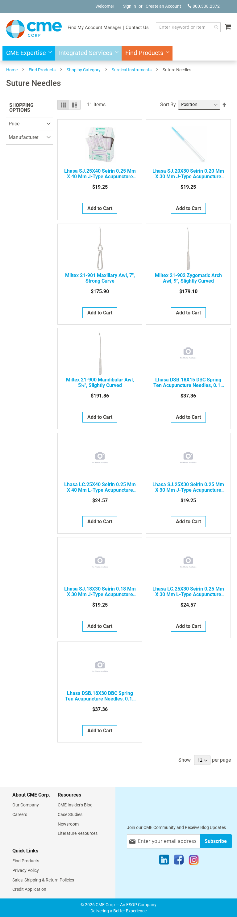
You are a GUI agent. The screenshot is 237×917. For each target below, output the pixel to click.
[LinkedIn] (164, 861)
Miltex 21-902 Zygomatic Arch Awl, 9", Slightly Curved (188, 278)
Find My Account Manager (94, 27)
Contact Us (137, 27)
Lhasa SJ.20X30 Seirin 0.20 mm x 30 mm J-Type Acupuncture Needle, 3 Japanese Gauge (188, 173)
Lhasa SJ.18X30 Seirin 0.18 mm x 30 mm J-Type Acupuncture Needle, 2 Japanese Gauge (100, 591)
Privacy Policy (25, 870)
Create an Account (163, 6)
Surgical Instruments (132, 69)
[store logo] (34, 29)
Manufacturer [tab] (23, 137)
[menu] (118, 53)
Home (12, 69)
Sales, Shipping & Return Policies (43, 879)
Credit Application (29, 889)
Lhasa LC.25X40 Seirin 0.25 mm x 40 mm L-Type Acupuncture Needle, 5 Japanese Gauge (100, 487)
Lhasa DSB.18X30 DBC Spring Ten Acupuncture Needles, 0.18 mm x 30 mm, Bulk (100, 696)
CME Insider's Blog (75, 804)
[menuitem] (27, 53)
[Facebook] (179, 861)
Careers (19, 814)
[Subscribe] (216, 841)
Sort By (168, 104)
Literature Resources (78, 833)
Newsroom (68, 824)
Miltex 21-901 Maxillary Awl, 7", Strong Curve (100, 278)
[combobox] (188, 27)
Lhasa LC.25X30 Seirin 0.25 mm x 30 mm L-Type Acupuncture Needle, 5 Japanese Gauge (188, 591)
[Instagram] (193, 861)
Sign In (129, 6)
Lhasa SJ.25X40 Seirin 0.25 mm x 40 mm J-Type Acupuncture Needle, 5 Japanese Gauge (100, 173)
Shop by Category (84, 69)
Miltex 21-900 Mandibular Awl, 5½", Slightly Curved (100, 382)
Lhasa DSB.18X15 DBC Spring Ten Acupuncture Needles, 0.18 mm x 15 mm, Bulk (188, 382)
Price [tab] (14, 124)
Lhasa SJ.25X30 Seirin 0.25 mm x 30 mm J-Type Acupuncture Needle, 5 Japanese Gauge (188, 487)
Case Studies (70, 814)
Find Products (42, 69)
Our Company (25, 804)
